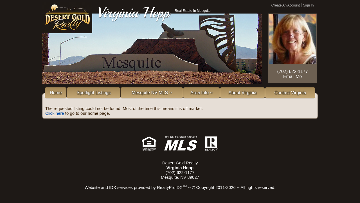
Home (56, 92)
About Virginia (242, 92)
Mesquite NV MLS (152, 92)
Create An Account (285, 5)
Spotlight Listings (93, 92)
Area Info (201, 92)
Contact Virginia (290, 92)
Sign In (308, 5)
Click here (54, 113)
